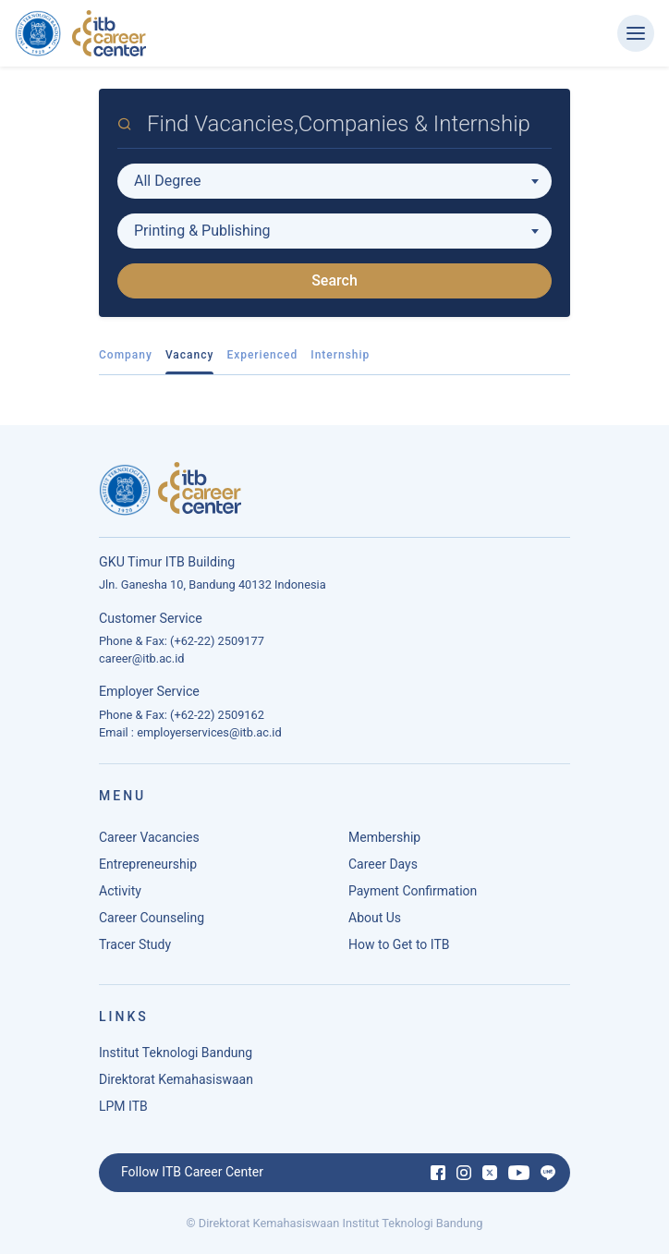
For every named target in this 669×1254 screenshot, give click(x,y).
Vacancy (189, 354)
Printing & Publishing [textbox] (202, 230)
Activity (120, 890)
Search (334, 280)
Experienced (262, 354)
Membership (384, 837)
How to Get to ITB (398, 944)
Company (125, 354)
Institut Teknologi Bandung (175, 1052)
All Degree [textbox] (167, 180)
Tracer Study (135, 944)
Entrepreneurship (148, 864)
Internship (340, 354)
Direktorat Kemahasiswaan (176, 1079)
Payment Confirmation (412, 890)
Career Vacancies (149, 837)
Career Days (383, 864)
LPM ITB (123, 1106)
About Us (374, 917)
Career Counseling (151, 917)
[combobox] (334, 181)
